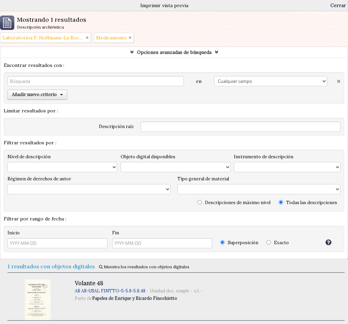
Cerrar (338, 5)
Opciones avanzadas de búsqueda (174, 52)
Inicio (13, 233)
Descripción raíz (116, 126)
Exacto (277, 243)
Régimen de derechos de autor (39, 179)
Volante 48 (89, 283)
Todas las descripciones (308, 202)
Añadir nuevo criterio (37, 94)
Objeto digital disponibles (148, 157)
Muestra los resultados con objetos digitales (144, 266)
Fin (115, 233)
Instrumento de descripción (263, 157)
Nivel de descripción (29, 157)
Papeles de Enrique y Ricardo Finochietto (134, 298)
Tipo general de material (203, 179)
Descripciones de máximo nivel (234, 202)
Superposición (239, 243)
